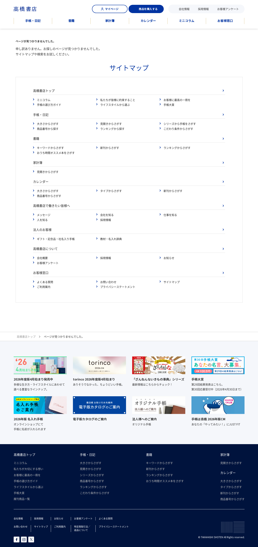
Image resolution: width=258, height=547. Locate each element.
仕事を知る (170, 215)
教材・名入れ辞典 (111, 239)
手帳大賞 (169, 105)
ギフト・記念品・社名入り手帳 (56, 239)
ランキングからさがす (177, 148)
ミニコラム (186, 20)
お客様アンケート (228, 9)
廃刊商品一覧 (22, 499)
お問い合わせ (108, 282)
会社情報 (184, 9)
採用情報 (203, 9)
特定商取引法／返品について (82, 528)
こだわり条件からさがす (178, 129)
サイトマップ (172, 282)
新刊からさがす (109, 148)
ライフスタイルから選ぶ (115, 105)
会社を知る (107, 215)
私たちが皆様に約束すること (117, 100)
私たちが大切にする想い (28, 469)
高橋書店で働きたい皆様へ (51, 205)
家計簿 (109, 20)
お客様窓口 (225, 20)
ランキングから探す (112, 129)
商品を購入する (146, 9)
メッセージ (43, 215)
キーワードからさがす (50, 148)
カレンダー (148, 20)
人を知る (42, 220)
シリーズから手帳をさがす (180, 124)
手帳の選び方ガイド (49, 105)
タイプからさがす (111, 191)
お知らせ (169, 258)
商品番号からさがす (49, 196)
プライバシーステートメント (117, 287)
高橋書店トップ (44, 90)
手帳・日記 (33, 20)
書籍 (71, 20)
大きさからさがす (47, 124)
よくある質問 (45, 282)
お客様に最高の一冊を (177, 100)
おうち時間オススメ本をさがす (56, 153)
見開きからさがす (111, 124)
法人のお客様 (42, 229)
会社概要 (42, 258)
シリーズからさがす (92, 475)
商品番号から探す (47, 129)
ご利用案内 (43, 287)
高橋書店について (45, 248)
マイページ (110, 9)
